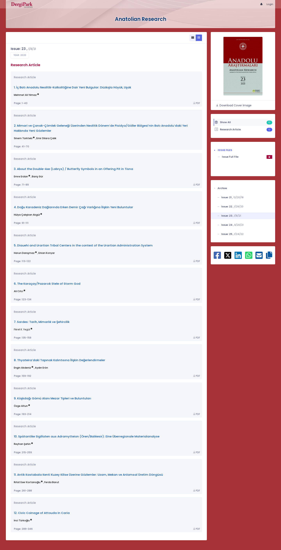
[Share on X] (227, 255)
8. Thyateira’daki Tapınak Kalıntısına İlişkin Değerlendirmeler (59, 360)
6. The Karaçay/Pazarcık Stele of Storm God (47, 284)
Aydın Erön (41, 367)
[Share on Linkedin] (238, 257)
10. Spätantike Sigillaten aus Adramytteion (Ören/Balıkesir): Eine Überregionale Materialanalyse (86, 436)
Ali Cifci (18, 291)
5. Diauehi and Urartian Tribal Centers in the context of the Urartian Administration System (83, 245)
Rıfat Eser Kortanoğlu (27, 482)
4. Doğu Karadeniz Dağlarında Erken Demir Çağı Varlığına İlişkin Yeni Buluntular (73, 207)
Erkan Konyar (46, 253)
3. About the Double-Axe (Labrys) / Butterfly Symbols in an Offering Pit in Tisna (73, 169)
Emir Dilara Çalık (46, 138)
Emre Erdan (21, 176)
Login (270, 4)
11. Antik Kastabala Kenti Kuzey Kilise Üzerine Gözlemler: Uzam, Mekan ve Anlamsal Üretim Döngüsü (88, 475)
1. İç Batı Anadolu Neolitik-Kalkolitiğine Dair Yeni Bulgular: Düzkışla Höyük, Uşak (72, 87)
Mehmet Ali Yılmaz (25, 95)
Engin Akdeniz (22, 367)
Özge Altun (21, 406)
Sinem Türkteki (23, 138)
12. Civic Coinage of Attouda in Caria (42, 513)
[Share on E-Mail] (259, 257)
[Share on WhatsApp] (248, 257)
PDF (196, 103)
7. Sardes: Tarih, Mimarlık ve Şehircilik (41, 322)
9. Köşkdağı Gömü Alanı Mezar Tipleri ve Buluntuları (52, 398)
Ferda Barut (51, 482)
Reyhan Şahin (22, 444)
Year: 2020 (19, 55)
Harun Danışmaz (24, 253)
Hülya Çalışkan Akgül (27, 214)
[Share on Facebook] (217, 257)
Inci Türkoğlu (22, 520)
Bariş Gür (37, 176)
